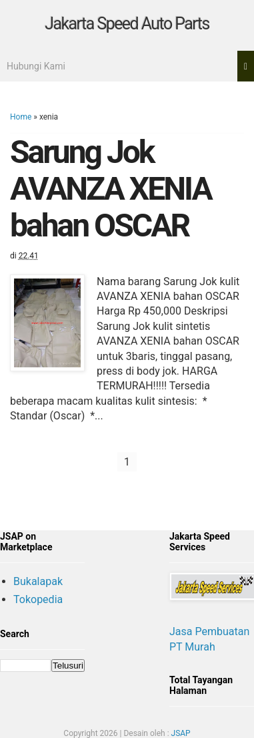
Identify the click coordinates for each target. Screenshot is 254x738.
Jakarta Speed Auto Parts (127, 23)
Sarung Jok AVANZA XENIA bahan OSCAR (110, 188)
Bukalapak (38, 581)
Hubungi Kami (36, 66)
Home (20, 117)
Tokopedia (38, 599)
